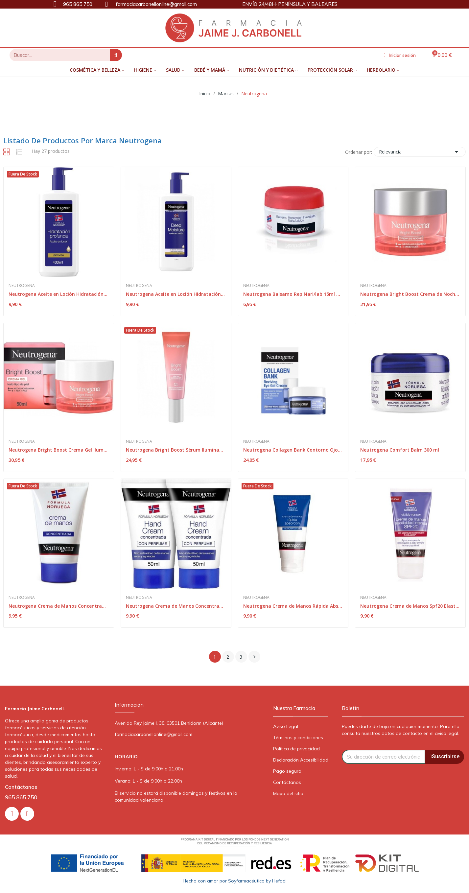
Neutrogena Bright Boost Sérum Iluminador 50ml (176, 450)
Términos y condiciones (298, 737)
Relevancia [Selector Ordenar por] (419, 152)
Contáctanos (287, 782)
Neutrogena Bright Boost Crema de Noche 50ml (410, 294)
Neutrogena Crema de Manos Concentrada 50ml (59, 606)
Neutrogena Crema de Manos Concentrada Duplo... (176, 606)
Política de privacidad (296, 749)
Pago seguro (287, 771)
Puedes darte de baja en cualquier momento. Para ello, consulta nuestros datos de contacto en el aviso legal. (401, 729)
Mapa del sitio (288, 793)
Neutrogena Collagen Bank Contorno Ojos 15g (293, 450)
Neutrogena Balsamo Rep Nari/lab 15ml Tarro (293, 294)
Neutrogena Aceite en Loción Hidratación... (58, 294)
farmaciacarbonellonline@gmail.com (153, 734)
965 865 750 (21, 797)
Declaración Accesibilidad (300, 760)
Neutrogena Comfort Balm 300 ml (399, 450)
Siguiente (254, 657)
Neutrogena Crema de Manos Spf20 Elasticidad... (410, 606)
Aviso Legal (285, 726)
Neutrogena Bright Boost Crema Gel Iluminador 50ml (59, 450)
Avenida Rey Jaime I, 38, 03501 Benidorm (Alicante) (169, 723)
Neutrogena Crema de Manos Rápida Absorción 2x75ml (293, 606)
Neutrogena (22, 286)
